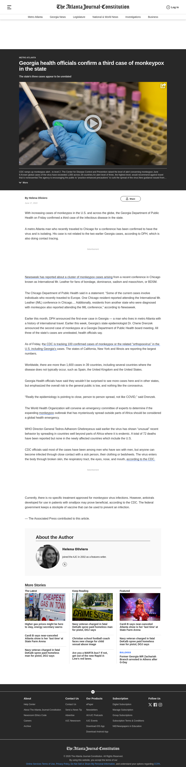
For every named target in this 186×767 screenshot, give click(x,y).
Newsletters (92, 708)
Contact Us (72, 696)
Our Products (94, 696)
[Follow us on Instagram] (160, 703)
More (24, 181)
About (27, 696)
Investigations (133, 45)
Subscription (120, 696)
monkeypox (46, 411)
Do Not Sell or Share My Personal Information (93, 762)
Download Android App (97, 730)
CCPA (157, 762)
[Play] (93, 122)
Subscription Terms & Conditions (128, 719)
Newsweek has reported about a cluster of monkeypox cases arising (69, 275)
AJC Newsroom (72, 719)
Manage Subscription (123, 708)
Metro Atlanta (35, 45)
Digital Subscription (122, 702)
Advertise (69, 713)
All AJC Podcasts (94, 713)
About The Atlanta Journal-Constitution (42, 708)
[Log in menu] (172, 31)
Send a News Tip (73, 708)
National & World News (105, 45)
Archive (27, 724)
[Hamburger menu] (9, 31)
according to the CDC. (140, 457)
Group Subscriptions (122, 713)
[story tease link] (45, 605)
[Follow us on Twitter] (150, 703)
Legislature (79, 45)
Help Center (29, 702)
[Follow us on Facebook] (155, 703)
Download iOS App (95, 724)
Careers (28, 719)
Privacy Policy (62, 762)
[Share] (163, 84)
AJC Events (92, 719)
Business (153, 45)
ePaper (89, 702)
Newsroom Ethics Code (35, 713)
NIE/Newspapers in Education (127, 724)
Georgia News (58, 45)
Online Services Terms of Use (40, 762)
